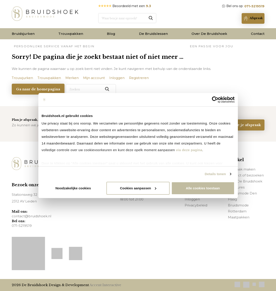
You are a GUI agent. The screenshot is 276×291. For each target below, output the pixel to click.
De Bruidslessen (153, 34)
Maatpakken (238, 217)
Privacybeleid (196, 205)
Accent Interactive (105, 285)
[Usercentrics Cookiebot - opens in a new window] (215, 99)
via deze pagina (188, 150)
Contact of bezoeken (246, 175)
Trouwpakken (70, 34)
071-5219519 (254, 6)
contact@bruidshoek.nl (31, 216)
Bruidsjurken (23, 34)
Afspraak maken (241, 169)
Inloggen (192, 199)
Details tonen (215, 174)
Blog (111, 34)
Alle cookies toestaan (203, 188)
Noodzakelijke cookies (73, 188)
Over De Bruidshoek (209, 34)
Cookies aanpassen (138, 188)
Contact (257, 34)
